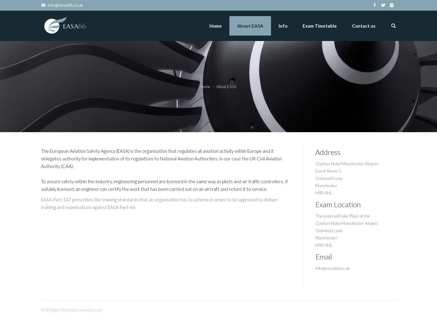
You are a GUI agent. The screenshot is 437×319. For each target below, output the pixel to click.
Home (205, 86)
